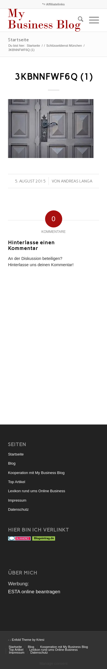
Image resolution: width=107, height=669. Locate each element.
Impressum (17, 500)
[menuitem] (77, 20)
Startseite (18, 39)
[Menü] (91, 20)
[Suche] (77, 20)
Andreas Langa (76, 181)
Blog (11, 463)
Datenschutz (18, 509)
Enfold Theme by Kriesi (28, 639)
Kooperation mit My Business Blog (36, 473)
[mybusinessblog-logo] (44, 20)
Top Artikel (16, 482)
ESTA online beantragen (34, 591)
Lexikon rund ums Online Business (36, 491)
